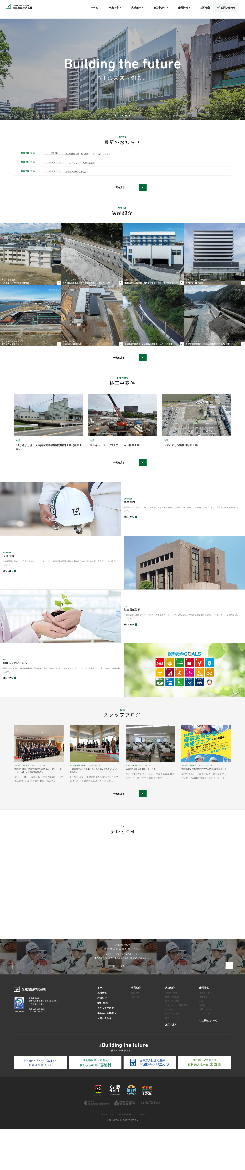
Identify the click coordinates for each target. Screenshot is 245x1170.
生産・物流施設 (172, 1054)
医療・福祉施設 (172, 1037)
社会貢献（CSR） (162, 6)
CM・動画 (196, 6)
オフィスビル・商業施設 (176, 1046)
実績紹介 (170, 1028)
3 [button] (122, 115)
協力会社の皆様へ (231, 6)
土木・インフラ (172, 1058)
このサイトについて (104, 1155)
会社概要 (203, 1037)
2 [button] (119, 115)
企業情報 (204, 1028)
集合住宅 (169, 1050)
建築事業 (135, 1033)
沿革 (201, 1041)
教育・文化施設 (172, 1041)
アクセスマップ (181, 6)
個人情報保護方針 (125, 1155)
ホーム (129, 12)
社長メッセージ (206, 1033)
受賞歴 (202, 1046)
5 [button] (129, 115)
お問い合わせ (104, 1059)
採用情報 (102, 1033)
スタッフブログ (212, 6)
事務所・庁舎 (171, 1033)
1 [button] (115, 115)
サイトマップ (143, 1155)
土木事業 (135, 1037)
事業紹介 (136, 1028)
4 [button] (126, 115)
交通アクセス (205, 1050)
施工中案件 (171, 1065)
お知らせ (146, 6)
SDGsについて (206, 1054)
